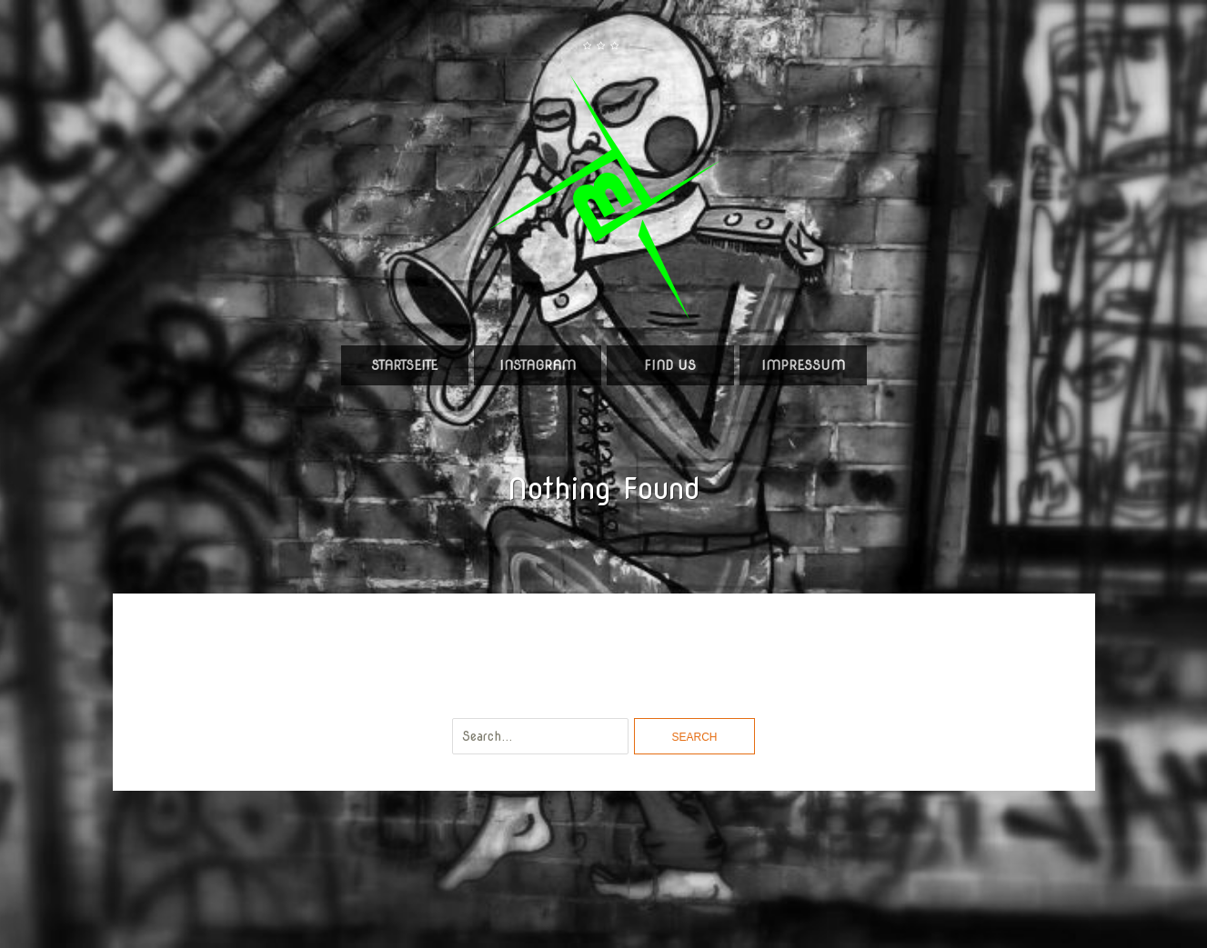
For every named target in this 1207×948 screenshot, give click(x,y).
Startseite (404, 365)
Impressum (803, 365)
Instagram (537, 365)
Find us (670, 365)
